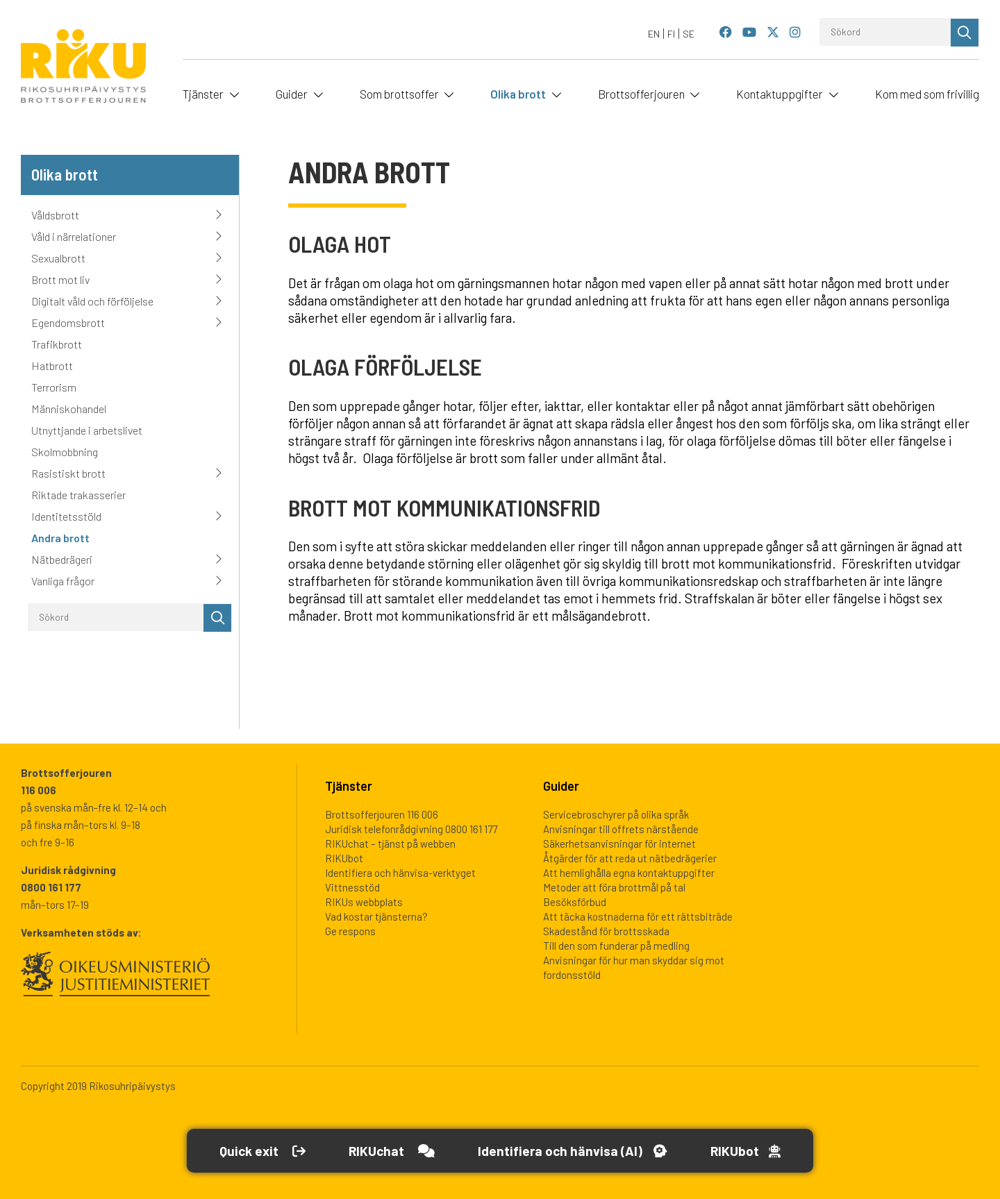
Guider (292, 94)
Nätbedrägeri (61, 559)
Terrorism (53, 387)
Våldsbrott (55, 214)
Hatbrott (52, 365)
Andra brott (60, 537)
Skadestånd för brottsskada (606, 931)
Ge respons (350, 931)
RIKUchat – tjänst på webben (390, 843)
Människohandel (68, 408)
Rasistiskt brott (68, 473)
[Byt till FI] (671, 33)
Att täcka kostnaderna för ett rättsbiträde (638, 916)
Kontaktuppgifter (779, 94)
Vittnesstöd (352, 887)
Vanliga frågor (62, 580)
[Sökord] (885, 32)
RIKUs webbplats (364, 902)
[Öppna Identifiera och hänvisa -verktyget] (574, 1151)
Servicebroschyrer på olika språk (616, 814)
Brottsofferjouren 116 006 (381, 814)
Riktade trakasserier (78, 494)
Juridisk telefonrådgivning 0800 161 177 (411, 829)
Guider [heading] (561, 786)
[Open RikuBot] (752, 1151)
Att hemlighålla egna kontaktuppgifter (629, 872)
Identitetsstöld (66, 516)
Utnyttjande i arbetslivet (86, 430)
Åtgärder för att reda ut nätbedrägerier (630, 858)
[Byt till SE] (688, 33)
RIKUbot (344, 858)
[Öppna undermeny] (233, 93)
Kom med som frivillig (927, 94)
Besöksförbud (574, 902)
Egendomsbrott (68, 322)
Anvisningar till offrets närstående (621, 829)
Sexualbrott (58, 258)
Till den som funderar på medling (616, 945)
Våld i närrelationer (73, 236)
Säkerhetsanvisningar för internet (619, 843)
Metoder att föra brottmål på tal (614, 887)
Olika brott (518, 94)
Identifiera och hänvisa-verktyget (400, 872)
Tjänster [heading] (348, 786)
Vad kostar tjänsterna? (376, 916)
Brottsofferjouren (641, 94)
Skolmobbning (64, 451)
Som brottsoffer (399, 94)
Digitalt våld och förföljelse (92, 301)
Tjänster (203, 94)
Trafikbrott (56, 344)
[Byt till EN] (654, 33)
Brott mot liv (60, 279)
